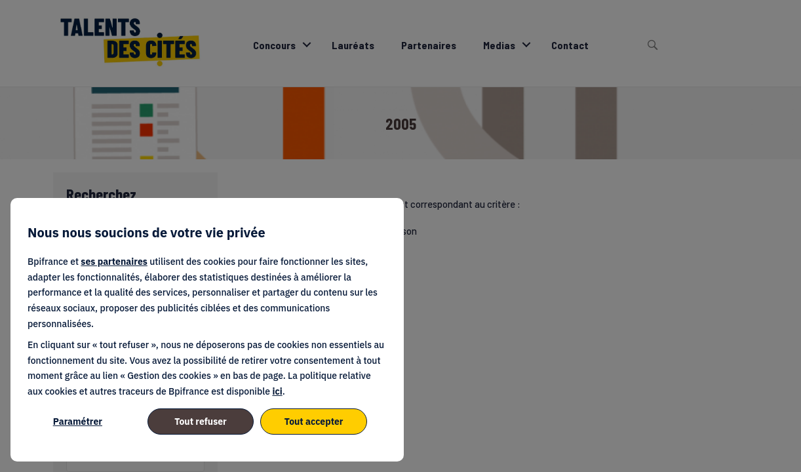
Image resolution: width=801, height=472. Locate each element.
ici (277, 391)
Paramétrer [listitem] (77, 421)
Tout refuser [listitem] (200, 421)
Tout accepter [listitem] (313, 421)
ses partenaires (114, 261)
